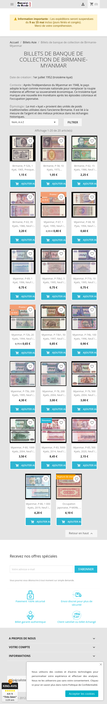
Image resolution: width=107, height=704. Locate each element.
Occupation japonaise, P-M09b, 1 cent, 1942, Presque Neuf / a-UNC (69, 506)
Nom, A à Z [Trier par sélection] (34, 122)
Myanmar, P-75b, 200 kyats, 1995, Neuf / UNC (22, 393)
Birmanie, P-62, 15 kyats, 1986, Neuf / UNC (84, 168)
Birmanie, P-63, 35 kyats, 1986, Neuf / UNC (22, 224)
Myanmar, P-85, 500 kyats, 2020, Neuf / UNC (84, 449)
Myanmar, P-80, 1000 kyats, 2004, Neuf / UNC (22, 449)
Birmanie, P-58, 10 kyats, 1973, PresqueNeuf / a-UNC (53, 168)
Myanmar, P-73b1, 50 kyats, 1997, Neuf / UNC (53, 337)
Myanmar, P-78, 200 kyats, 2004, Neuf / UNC (53, 393)
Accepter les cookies (82, 694)
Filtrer (73, 122)
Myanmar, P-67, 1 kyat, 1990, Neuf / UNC (53, 224)
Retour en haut (81, 533)
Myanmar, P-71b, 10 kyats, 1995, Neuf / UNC (84, 280)
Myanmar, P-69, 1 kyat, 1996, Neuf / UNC (22, 280)
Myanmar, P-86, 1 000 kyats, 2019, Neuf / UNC (38, 506)
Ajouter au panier (24, 183)
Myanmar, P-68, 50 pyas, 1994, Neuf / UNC (84, 224)
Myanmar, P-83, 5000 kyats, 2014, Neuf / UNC (53, 449)
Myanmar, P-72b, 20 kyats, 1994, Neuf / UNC (22, 337)
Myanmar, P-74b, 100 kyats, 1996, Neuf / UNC (84, 337)
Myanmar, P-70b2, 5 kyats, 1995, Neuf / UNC (53, 280)
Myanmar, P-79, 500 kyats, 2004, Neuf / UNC (84, 393)
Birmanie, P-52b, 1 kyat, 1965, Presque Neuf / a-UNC (23, 168)
